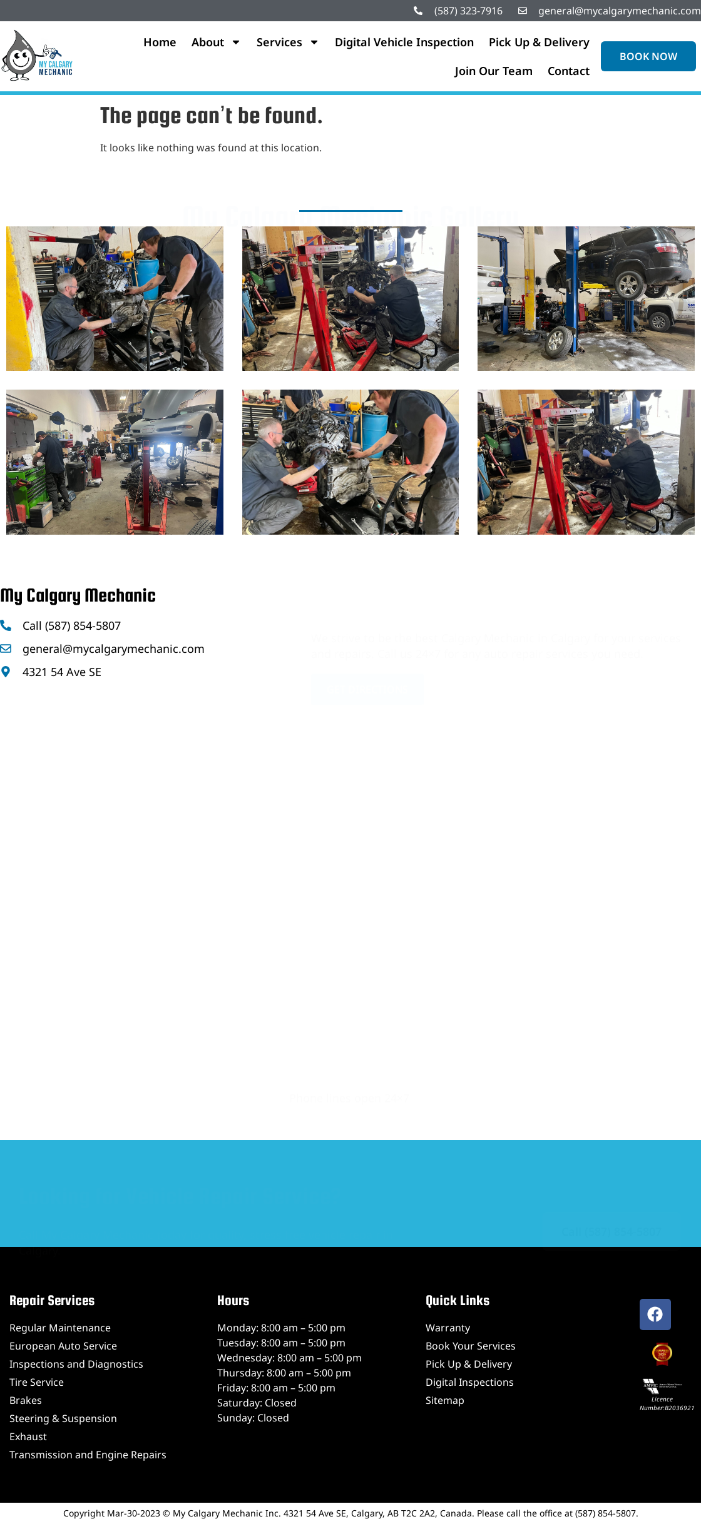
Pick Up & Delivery (539, 41)
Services (288, 42)
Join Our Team (494, 70)
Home (160, 41)
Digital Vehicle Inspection (404, 41)
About (217, 42)
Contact (569, 70)
